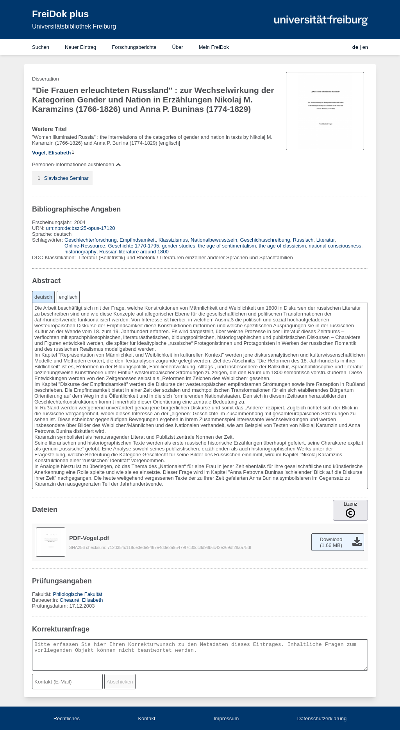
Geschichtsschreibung (265, 240)
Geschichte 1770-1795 (133, 246)
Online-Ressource (84, 246)
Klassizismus (173, 240)
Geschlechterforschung (90, 240)
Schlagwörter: (48, 240)
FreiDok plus (60, 14)
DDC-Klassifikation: (54, 257)
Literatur (325, 240)
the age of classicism (282, 246)
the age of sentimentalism (227, 246)
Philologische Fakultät (77, 594)
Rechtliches (67, 718)
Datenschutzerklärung (321, 718)
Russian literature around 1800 (134, 252)
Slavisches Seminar (66, 178)
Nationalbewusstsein (214, 240)
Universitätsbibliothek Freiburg (74, 26)
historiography (80, 252)
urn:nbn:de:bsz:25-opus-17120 (80, 228)
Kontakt (146, 718)
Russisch (303, 240)
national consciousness (335, 246)
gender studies (178, 246)
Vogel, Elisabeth (51, 153)
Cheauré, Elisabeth (81, 600)
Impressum (226, 718)
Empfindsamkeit (137, 240)
